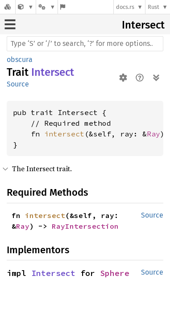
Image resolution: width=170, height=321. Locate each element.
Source (18, 84)
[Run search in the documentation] (85, 43)
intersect (64, 133)
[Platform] (47, 7)
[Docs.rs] (7, 7)
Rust (153, 7)
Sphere (114, 273)
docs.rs (125, 7)
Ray (153, 133)
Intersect (143, 25)
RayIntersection (85, 226)
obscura (20, 59)
